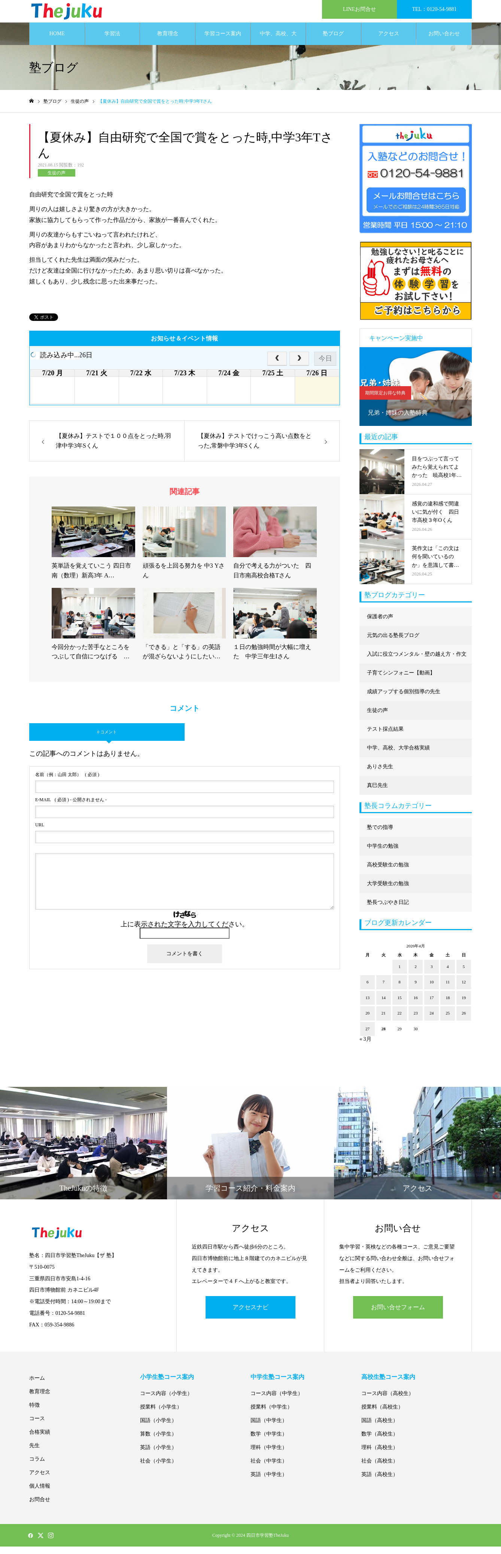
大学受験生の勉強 (388, 891)
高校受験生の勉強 (388, 872)
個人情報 (39, 1493)
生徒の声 (57, 180)
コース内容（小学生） (166, 1401)
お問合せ (39, 1507)
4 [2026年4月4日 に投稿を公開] (448, 974)
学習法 (112, 41)
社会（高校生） (379, 1468)
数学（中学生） (269, 1441)
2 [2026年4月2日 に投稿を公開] (416, 974)
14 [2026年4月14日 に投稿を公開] (384, 1005)
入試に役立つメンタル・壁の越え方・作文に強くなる (417, 665)
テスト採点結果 (385, 736)
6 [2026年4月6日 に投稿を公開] (368, 989)
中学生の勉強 (382, 853)
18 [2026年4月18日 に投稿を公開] (448, 1005)
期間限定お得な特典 (385, 400)
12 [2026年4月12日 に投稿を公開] (464, 989)
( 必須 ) (67, 782)
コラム (37, 1466)
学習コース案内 (222, 41)
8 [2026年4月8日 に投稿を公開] (399, 989)
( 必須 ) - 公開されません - (71, 807)
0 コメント (106, 739)
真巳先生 (377, 793)
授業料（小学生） (161, 1414)
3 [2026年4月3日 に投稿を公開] (432, 974)
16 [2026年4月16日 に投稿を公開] (415, 1005)
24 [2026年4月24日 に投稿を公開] (431, 1020)
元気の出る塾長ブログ (393, 643)
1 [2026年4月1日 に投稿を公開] (399, 974)
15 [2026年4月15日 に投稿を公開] (400, 1005)
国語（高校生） (379, 1428)
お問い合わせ (444, 41)
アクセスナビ (250, 1314)
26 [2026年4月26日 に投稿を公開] (464, 1020)
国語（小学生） (158, 1428)
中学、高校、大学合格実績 (278, 45)
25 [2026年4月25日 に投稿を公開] (448, 1020)
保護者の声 (380, 624)
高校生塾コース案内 (388, 1384)
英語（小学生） (158, 1455)
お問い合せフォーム (398, 1314)
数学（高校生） (379, 1441)
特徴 (34, 1412)
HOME (57, 41)
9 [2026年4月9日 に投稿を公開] (416, 989)
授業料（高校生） (382, 1414)
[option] (415, 394)
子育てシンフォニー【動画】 (401, 680)
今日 (325, 366)
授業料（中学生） (271, 1414)
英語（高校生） (379, 1482)
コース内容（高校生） (387, 1401)
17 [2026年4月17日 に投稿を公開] (431, 1005)
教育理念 (167, 41)
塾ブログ (333, 41)
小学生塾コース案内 (167, 1384)
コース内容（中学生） (277, 1401)
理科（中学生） (269, 1455)
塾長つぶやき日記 (388, 910)
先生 (34, 1453)
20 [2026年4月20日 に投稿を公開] (367, 1020)
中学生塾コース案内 (277, 1384)
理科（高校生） (379, 1455)
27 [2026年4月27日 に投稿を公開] (367, 1036)
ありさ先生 (380, 774)
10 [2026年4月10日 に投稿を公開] (431, 989)
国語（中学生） (269, 1428)
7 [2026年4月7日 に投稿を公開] (384, 989)
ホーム (37, 1385)
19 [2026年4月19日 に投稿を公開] (464, 1005)
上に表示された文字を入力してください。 (185, 931)
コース (37, 1426)
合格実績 (39, 1439)
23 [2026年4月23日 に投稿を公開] (415, 1020)
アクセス (388, 41)
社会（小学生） (158, 1468)
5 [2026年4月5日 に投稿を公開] (464, 974)
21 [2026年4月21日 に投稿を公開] (384, 1020)
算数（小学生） (158, 1441)
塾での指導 (380, 835)
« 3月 (365, 1046)
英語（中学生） (269, 1482)
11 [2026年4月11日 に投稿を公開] (448, 989)
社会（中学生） (269, 1468)
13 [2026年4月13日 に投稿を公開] (367, 1005)
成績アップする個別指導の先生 (403, 699)
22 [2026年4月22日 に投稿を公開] (400, 1020)
